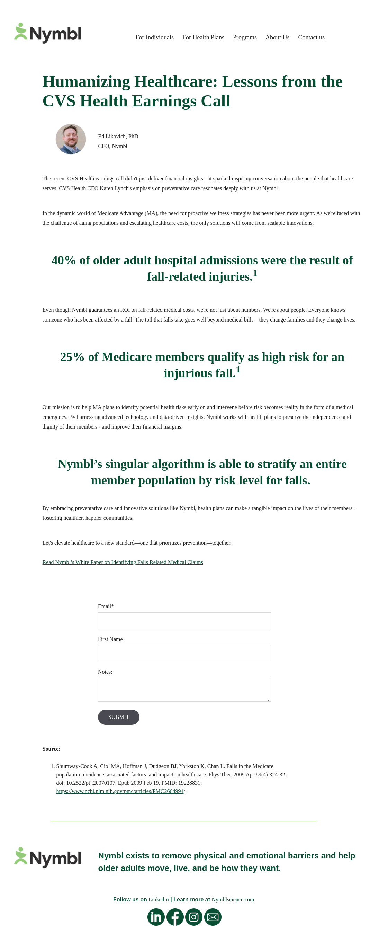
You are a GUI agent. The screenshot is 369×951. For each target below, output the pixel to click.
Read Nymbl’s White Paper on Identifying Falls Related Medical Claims (123, 562)
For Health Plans (203, 37)
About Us (278, 37)
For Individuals (154, 37)
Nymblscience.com (233, 899)
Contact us (311, 37)
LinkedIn (158, 899)
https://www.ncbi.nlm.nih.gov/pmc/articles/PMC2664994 (120, 791)
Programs (245, 37)
